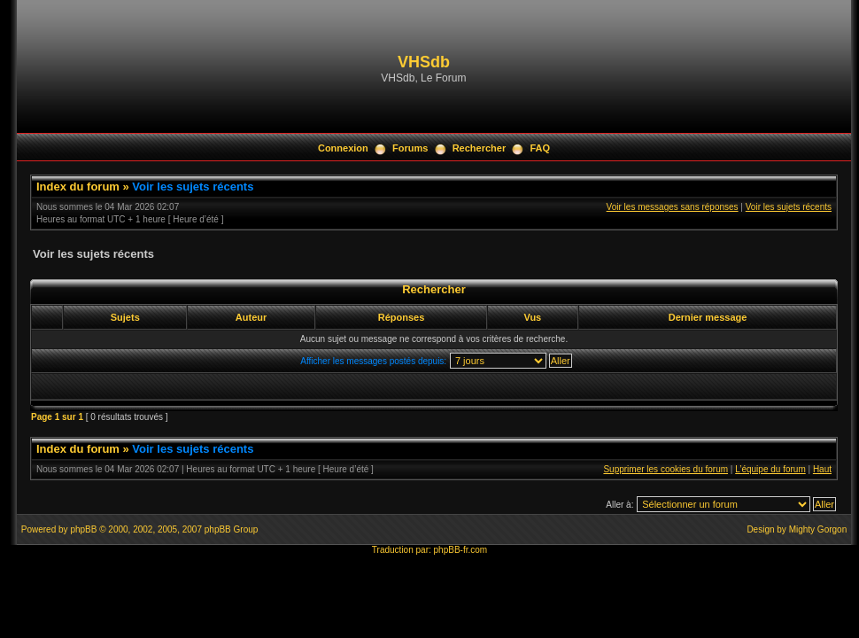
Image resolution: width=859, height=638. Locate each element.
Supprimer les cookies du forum (665, 469)
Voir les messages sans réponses (673, 207)
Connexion (343, 148)
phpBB (83, 529)
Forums (410, 148)
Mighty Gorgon (818, 529)
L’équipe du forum (770, 469)
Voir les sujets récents (192, 186)
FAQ (540, 148)
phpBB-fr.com (461, 550)
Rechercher (480, 148)
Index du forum (78, 186)
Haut (822, 469)
